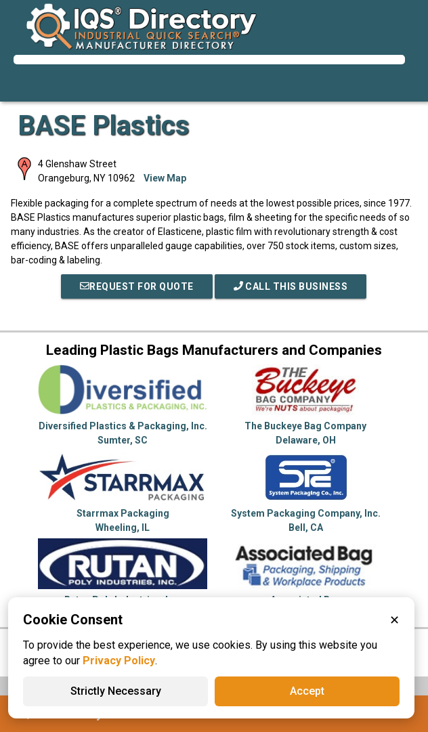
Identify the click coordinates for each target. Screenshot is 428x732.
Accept (307, 691)
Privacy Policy (119, 660)
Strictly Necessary (115, 691)
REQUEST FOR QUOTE (137, 286)
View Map (165, 178)
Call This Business (291, 286)
